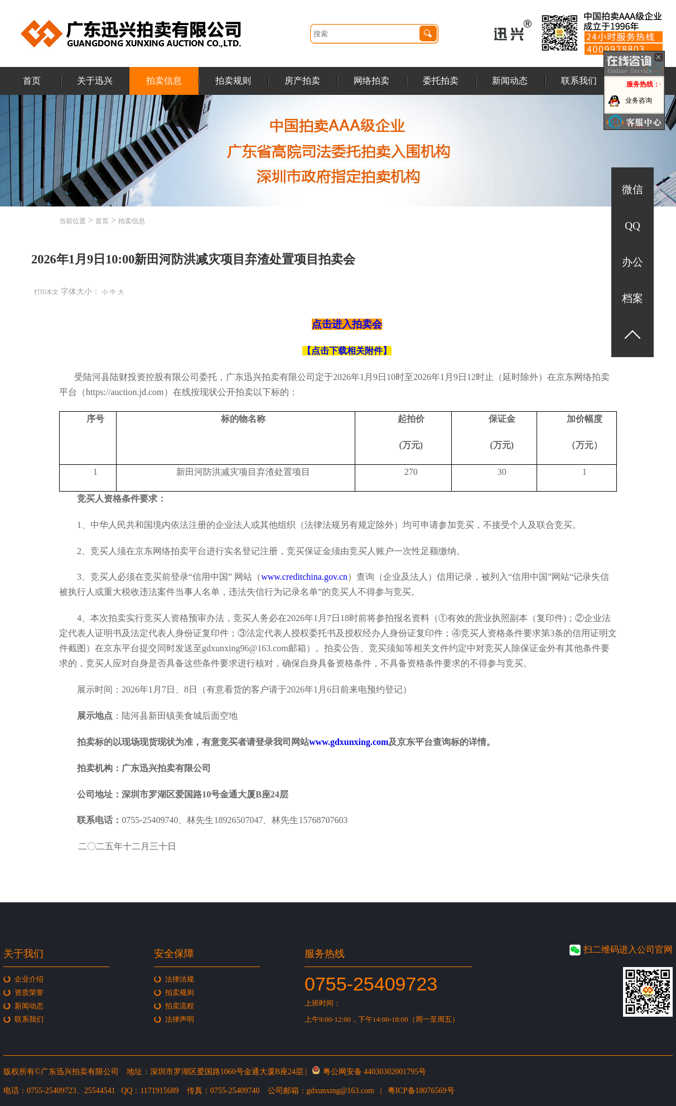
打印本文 (46, 291)
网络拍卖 (371, 80)
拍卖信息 (164, 80)
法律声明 (179, 1019)
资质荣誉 (29, 992)
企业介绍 (29, 979)
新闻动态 (510, 80)
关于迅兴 (95, 80)
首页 (32, 80)
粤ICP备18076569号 (421, 1090)
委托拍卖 (440, 80)
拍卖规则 (233, 80)
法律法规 (179, 979)
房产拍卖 (302, 80)
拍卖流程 (179, 1006)
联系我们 (579, 80)
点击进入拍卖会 (347, 324)
